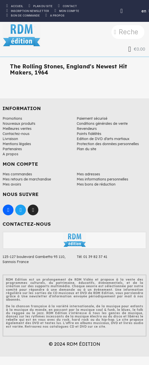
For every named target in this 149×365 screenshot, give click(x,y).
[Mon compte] (121, 10)
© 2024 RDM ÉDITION (74, 344)
